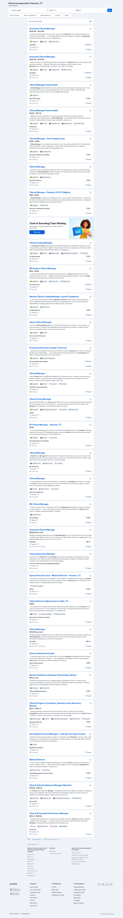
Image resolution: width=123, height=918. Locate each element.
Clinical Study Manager (40, 399)
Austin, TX (30, 861)
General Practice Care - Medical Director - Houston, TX (55, 575)
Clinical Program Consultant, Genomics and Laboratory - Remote (55, 704)
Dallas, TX (30, 856)
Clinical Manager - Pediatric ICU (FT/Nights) (49, 192)
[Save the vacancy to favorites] (90, 29)
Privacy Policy (26, 914)
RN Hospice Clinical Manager (42, 268)
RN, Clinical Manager (39, 504)
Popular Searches (79, 887)
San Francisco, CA (32, 870)
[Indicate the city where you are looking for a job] (63, 10)
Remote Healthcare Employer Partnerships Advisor (53, 675)
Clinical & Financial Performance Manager (48, 813)
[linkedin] (111, 884)
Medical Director (37, 759)
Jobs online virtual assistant (79, 861)
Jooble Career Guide (80, 890)
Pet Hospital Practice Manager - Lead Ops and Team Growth (57, 734)
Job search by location (55, 853)
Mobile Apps (77, 898)
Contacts (32, 895)
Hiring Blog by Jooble (58, 895)
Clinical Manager (37, 167)
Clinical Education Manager (42, 554)
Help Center (33, 903)
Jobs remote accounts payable (80, 855)
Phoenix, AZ (30, 863)
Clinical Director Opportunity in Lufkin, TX (48, 601)
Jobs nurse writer (76, 853)
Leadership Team (35, 892)
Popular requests (33, 844)
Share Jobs (55, 890)
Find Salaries (77, 895)
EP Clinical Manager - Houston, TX (45, 425)
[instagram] (103, 884)
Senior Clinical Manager (40, 322)
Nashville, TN (30, 873)
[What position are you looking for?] (26, 10)
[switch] (91, 21)
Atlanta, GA (30, 854)
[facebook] (99, 884)
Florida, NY (30, 866)
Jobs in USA (33, 906)
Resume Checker (79, 903)
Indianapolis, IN (31, 875)
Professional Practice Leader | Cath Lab (48, 348)
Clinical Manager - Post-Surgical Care (47, 138)
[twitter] (107, 884)
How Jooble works (35, 890)
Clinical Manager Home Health (43, 85)
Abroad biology (75, 863)
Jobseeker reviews (79, 892)
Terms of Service (15, 914)
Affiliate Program (57, 892)
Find (109, 10)
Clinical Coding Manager (40, 243)
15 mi (78, 10)
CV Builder (77, 900)
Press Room (33, 898)
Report (88, 49)
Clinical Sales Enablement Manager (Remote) (50, 785)
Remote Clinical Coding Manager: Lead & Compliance (54, 296)
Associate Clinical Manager (42, 28)
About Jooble (34, 887)
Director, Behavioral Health (41, 653)
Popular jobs (52, 851)
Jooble (111, 914)
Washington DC (31, 859)
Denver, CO (30, 868)
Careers (32, 900)
